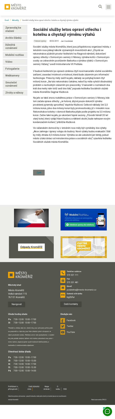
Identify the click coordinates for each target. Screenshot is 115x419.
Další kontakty (71, 318)
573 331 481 (72, 296)
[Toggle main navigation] (108, 7)
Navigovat (17, 318)
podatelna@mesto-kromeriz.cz (81, 304)
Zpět (39, 200)
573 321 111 (72, 289)
